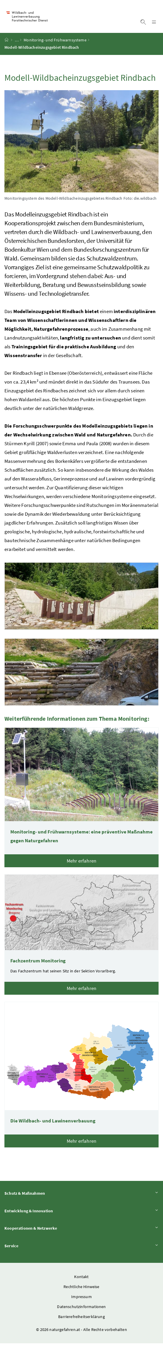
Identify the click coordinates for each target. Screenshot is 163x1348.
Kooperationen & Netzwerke (81, 1233)
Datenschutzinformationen (81, 1311)
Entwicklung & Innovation (81, 1215)
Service (81, 1250)
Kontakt (81, 1281)
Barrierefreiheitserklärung (81, 1321)
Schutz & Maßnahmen (81, 1197)
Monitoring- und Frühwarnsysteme (55, 45)
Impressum (81, 1301)
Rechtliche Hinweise (81, 1291)
